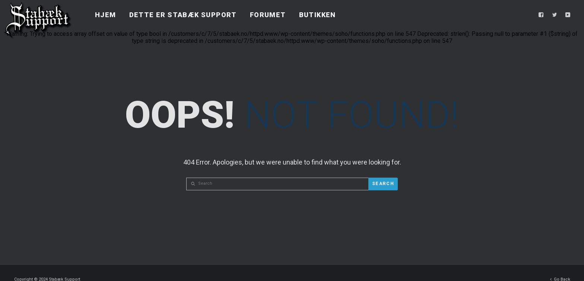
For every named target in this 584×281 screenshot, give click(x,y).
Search (383, 183)
